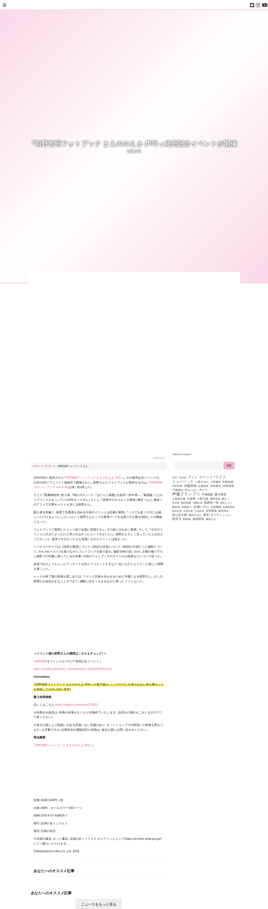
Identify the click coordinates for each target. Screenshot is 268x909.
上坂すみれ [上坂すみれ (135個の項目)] (202, 482)
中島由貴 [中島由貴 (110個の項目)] (227, 482)
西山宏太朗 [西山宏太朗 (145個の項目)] (179, 515)
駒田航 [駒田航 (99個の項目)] (187, 519)
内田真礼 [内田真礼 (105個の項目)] (215, 486)
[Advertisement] (204, 552)
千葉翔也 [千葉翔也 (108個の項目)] (177, 490)
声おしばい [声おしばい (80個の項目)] (191, 490)
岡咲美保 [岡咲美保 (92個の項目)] (215, 499)
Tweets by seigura (181, 454)
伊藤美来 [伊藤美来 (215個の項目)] (190, 485)
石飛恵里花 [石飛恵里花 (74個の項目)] (229, 507)
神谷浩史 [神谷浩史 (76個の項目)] (177, 511)
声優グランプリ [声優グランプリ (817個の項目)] (186, 494)
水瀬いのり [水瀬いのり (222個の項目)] (201, 506)
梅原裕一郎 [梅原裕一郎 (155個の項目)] (211, 502)
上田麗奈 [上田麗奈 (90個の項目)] (215, 482)
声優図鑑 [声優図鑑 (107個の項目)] (207, 494)
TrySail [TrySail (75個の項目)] (182, 477)
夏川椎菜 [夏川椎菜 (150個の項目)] (220, 494)
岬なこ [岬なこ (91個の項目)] (225, 498)
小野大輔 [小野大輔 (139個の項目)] (202, 498)
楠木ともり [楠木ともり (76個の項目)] (226, 502)
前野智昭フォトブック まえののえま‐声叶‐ (94, 477)
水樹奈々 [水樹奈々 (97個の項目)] (186, 507)
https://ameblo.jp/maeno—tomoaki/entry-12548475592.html (73, 668)
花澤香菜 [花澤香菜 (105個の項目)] (211, 511)
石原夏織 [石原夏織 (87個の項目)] (216, 507)
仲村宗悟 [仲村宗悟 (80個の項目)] (177, 486)
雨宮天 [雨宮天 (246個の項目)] (177, 519)
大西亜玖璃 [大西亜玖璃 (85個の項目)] (178, 498)
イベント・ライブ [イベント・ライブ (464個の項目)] (212, 477)
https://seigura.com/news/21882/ (76, 704)
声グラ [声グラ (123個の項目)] (203, 490)
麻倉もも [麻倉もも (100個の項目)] (211, 519)
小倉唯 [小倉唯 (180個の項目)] (191, 498)
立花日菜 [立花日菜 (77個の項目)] (188, 511)
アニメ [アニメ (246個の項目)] (192, 477)
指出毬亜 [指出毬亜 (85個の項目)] (186, 502)
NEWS (134, 151)
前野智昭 (41, 661)
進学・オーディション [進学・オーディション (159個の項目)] (217, 515)
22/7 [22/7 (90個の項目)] (174, 477)
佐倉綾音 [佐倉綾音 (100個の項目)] (203, 486)
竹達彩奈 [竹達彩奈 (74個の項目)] (199, 511)
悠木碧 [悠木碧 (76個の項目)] (175, 502)
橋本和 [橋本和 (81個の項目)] (176, 507)
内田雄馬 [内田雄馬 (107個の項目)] (228, 486)
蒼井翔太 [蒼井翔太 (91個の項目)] (223, 511)
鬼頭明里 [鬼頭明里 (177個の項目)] (198, 519)
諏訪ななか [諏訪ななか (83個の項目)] (195, 515)
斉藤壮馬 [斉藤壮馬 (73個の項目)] (197, 502)
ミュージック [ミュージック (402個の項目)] (182, 481)
